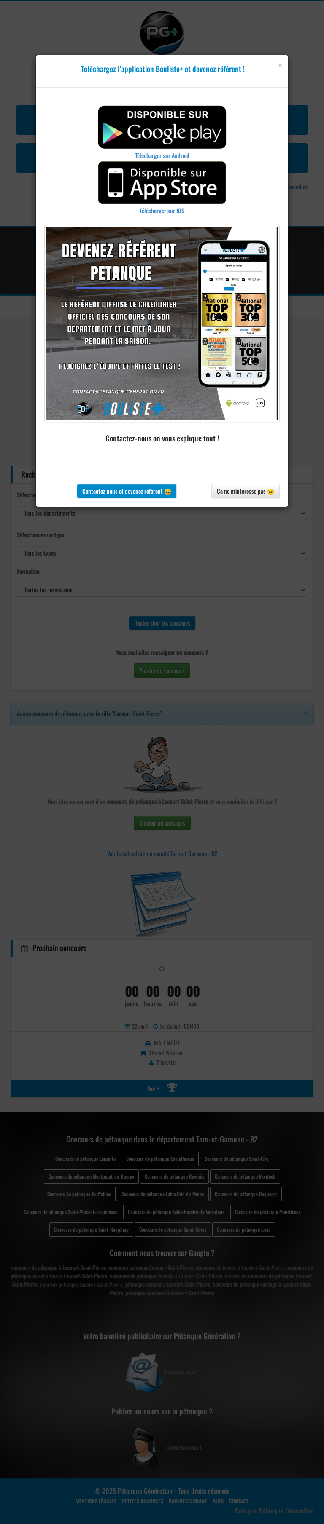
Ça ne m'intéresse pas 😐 (245, 491)
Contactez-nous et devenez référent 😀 (126, 491)
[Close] (280, 65)
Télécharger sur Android (162, 155)
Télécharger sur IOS (162, 210)
